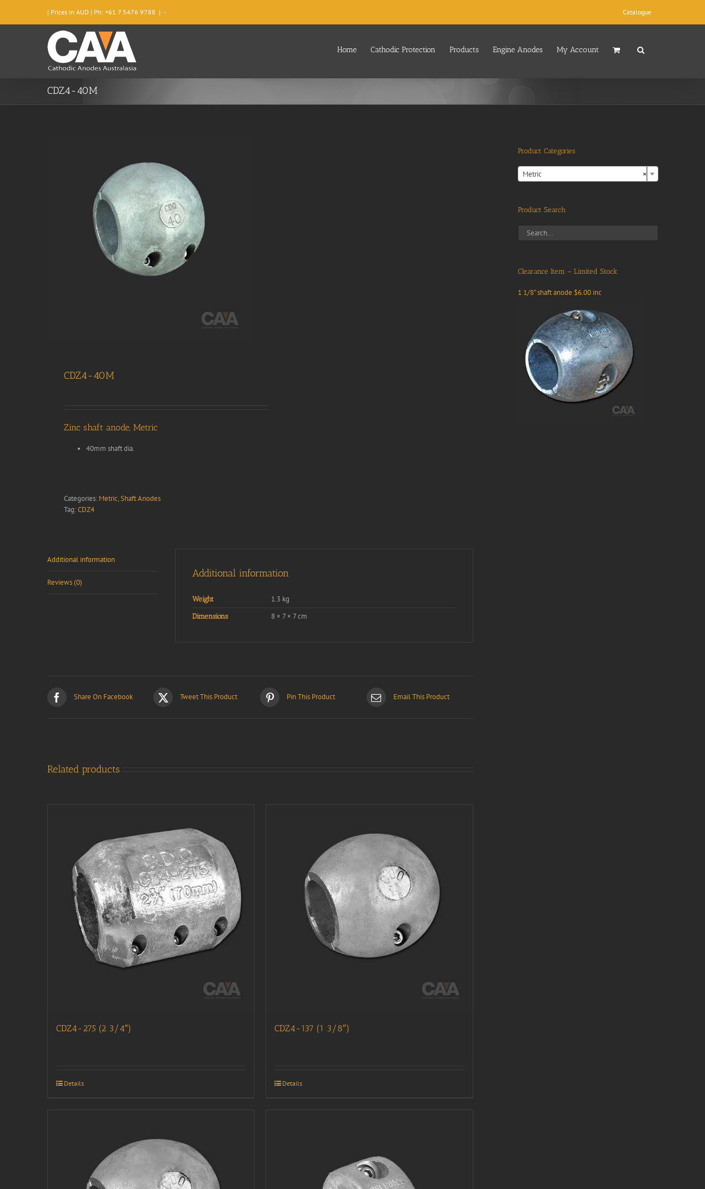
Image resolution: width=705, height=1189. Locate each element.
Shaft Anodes (141, 498)
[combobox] (588, 174)
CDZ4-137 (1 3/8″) (311, 1028)
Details (74, 1083)
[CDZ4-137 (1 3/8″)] (369, 908)
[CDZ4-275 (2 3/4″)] (151, 908)
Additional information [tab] (81, 559)
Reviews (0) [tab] (64, 582)
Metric (108, 498)
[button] (640, 49)
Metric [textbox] (585, 174)
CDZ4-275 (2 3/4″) (94, 1028)
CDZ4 (86, 509)
